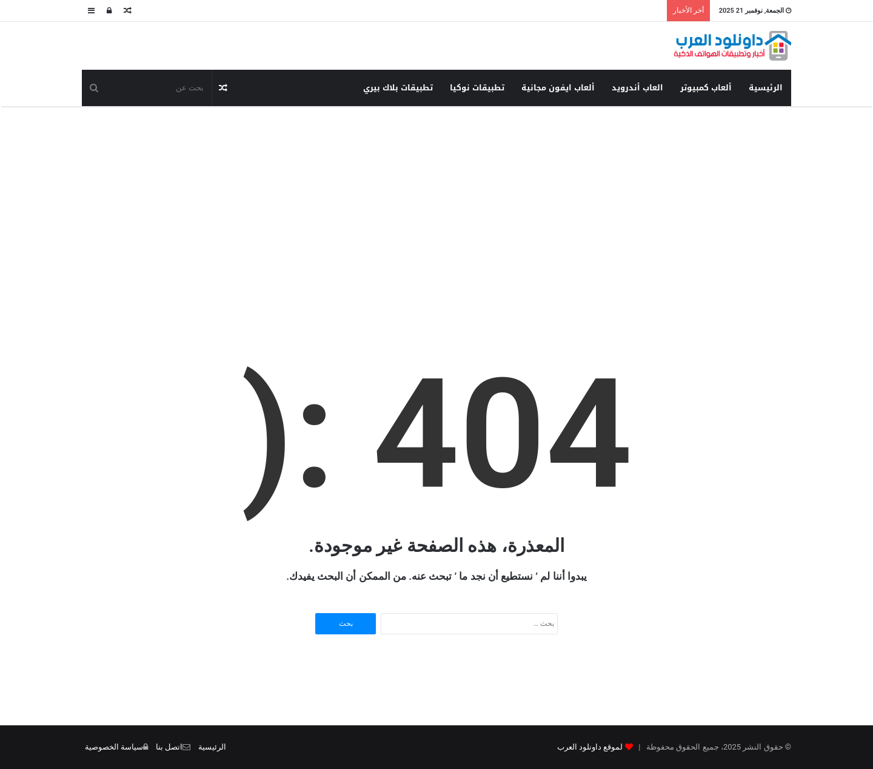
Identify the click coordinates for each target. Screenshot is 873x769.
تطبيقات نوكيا (477, 87)
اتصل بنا (169, 747)
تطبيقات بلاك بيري (398, 87)
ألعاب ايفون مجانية (558, 87)
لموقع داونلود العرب (590, 746)
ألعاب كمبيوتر (706, 87)
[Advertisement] (436, 203)
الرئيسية (766, 87)
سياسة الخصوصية (114, 747)
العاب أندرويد (637, 87)
